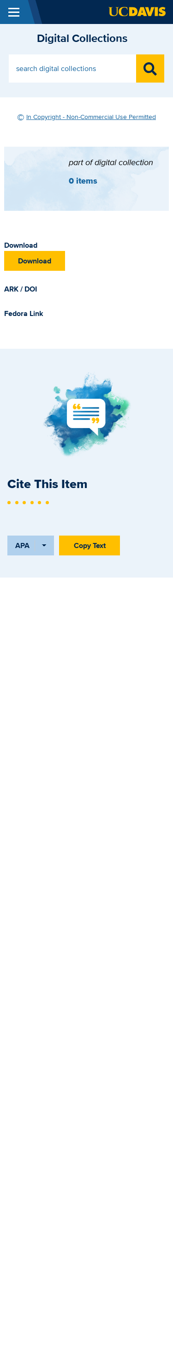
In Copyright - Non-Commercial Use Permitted (91, 116)
